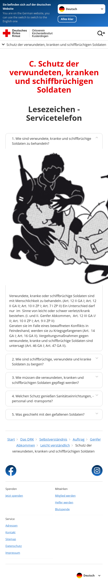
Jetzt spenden (14, 496)
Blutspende (62, 509)
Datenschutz (13, 546)
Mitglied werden (65, 496)
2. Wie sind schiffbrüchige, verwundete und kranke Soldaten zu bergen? (51, 361)
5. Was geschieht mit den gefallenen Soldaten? (48, 414)
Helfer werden (64, 502)
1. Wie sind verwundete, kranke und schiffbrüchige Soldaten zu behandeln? (51, 141)
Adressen (11, 525)
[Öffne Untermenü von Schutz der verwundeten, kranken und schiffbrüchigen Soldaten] (54, 44)
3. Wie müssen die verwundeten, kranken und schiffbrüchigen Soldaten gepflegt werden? (48, 380)
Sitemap (10, 539)
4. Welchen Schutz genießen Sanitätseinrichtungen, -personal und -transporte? (53, 398)
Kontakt (10, 532)
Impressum (12, 553)
